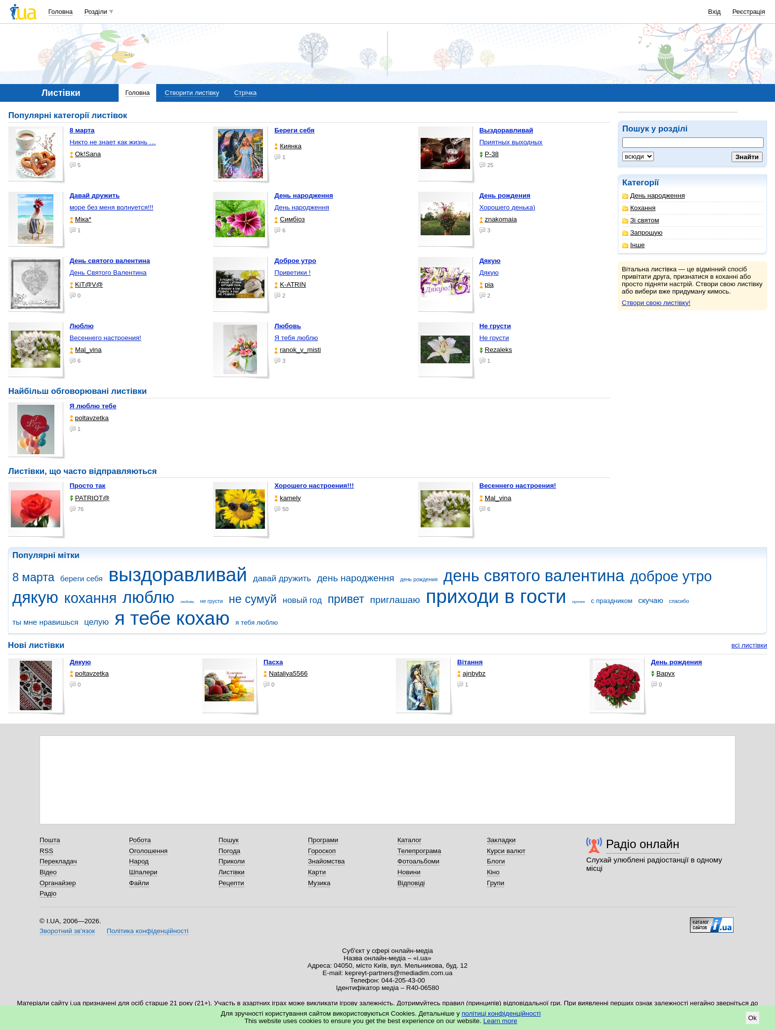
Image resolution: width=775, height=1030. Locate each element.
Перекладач (58, 861)
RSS (46, 851)
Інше (633, 245)
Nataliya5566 (285, 673)
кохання (90, 598)
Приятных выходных (511, 142)
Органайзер (58, 883)
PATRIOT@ (90, 498)
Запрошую (642, 232)
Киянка (287, 146)
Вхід (714, 11)
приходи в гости (496, 596)
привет (346, 599)
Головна (60, 11)
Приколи (231, 861)
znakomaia (498, 219)
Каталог (409, 840)
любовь (187, 602)
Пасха (273, 662)
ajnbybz (471, 673)
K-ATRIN (290, 284)
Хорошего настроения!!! (314, 485)
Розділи (96, 11)
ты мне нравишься (45, 622)
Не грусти (494, 338)
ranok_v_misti (297, 349)
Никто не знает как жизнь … (113, 142)
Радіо (48, 893)
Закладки (501, 840)
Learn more (500, 1021)
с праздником (612, 600)
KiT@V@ (86, 284)
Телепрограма (419, 851)
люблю (148, 597)
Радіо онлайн (643, 844)
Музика (319, 883)
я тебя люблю (256, 622)
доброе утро (671, 576)
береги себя (81, 578)
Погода (229, 851)
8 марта (33, 577)
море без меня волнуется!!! (111, 207)
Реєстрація (748, 11)
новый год (302, 600)
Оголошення (148, 851)
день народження (355, 578)
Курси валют (506, 851)
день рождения (418, 579)
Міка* (80, 219)
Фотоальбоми (418, 861)
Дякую (489, 272)
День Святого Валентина (108, 272)
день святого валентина (533, 575)
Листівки (231, 872)
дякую (35, 597)
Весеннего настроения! (105, 338)
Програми (323, 840)
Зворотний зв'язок (67, 931)
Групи (495, 883)
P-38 (489, 154)
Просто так (88, 485)
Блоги (496, 861)
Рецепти (231, 883)
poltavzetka (89, 418)
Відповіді (411, 883)
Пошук (228, 840)
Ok (752, 1018)
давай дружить (282, 578)
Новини (409, 872)
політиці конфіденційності (501, 1013)
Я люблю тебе (93, 406)
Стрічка (245, 92)
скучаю (650, 600)
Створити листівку (192, 92)
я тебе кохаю (172, 618)
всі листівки (749, 645)
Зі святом (640, 220)
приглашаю (395, 600)
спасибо (679, 601)
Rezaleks (495, 349)
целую (96, 622)
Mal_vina (86, 349)
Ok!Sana (85, 154)
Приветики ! (292, 272)
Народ (139, 861)
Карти (317, 872)
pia (486, 284)
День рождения (676, 662)
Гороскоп (322, 851)
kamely (287, 498)
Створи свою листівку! (656, 302)
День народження (653, 195)
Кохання (638, 208)
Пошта (50, 840)
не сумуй (253, 599)
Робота (140, 840)
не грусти (211, 601)
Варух (663, 673)
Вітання (470, 662)
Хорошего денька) (507, 207)
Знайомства (326, 861)
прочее (578, 602)
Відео (48, 872)
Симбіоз (289, 219)
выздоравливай (177, 574)
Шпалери (143, 872)
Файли (139, 883)
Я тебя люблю (296, 338)
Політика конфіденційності (147, 931)
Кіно (493, 872)
